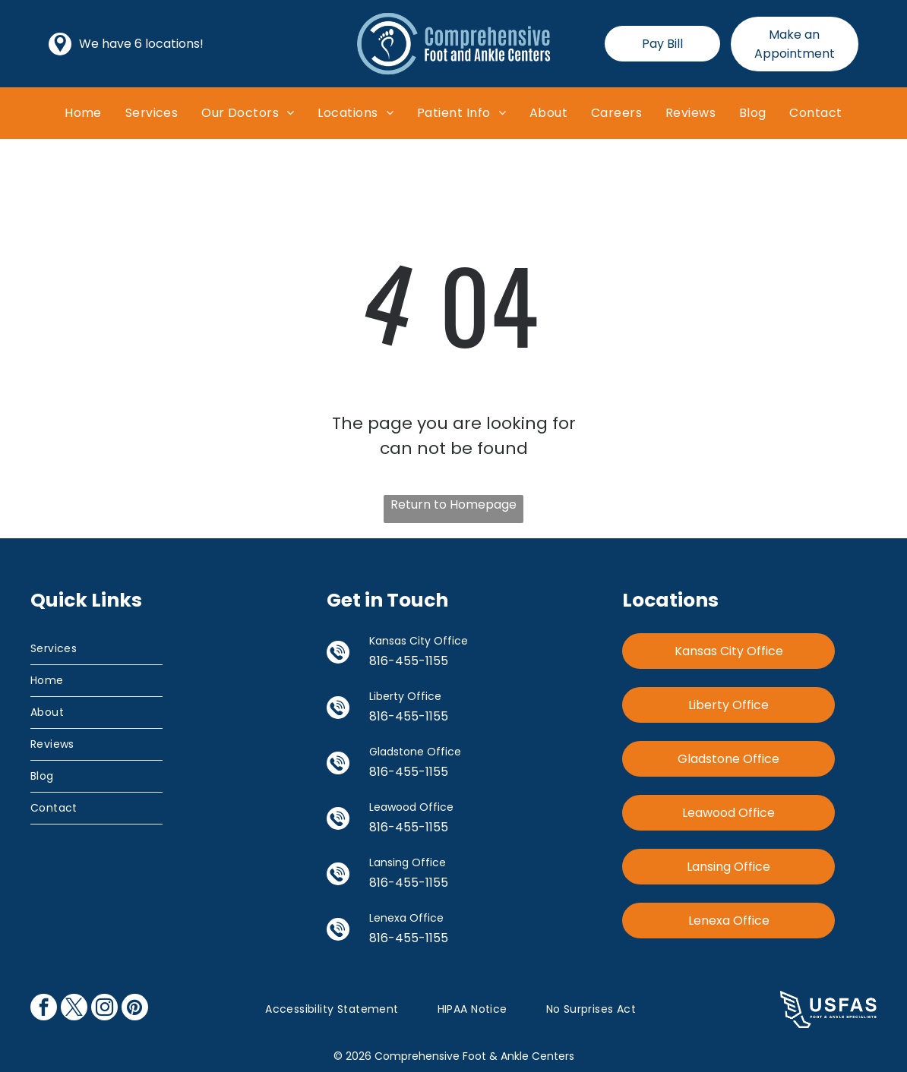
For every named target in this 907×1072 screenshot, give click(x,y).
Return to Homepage (453, 504)
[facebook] (43, 1009)
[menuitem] (83, 112)
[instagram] (104, 1009)
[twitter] (74, 1009)
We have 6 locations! (141, 43)
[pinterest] (135, 1009)
